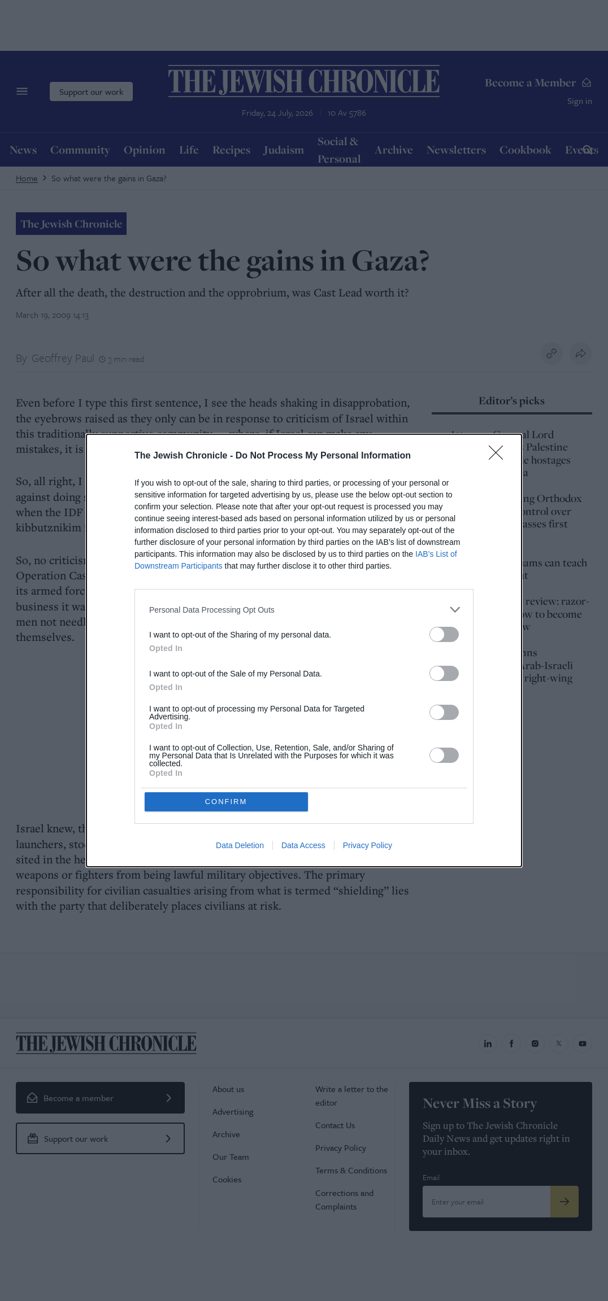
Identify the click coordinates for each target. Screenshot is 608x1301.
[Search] (587, 149)
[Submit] (564, 1201)
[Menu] (22, 91)
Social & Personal (339, 150)
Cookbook (525, 149)
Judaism (284, 149)
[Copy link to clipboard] (551, 353)
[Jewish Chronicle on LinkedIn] (487, 1043)
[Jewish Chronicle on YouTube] (582, 1043)
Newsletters (456, 149)
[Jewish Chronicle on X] (558, 1043)
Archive (394, 149)
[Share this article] (581, 353)
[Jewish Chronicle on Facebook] (511, 1043)
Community (80, 149)
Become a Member (538, 82)
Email (431, 1177)
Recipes (231, 149)
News (23, 149)
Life (189, 149)
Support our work (91, 91)
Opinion (145, 149)
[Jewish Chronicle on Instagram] (535, 1043)
